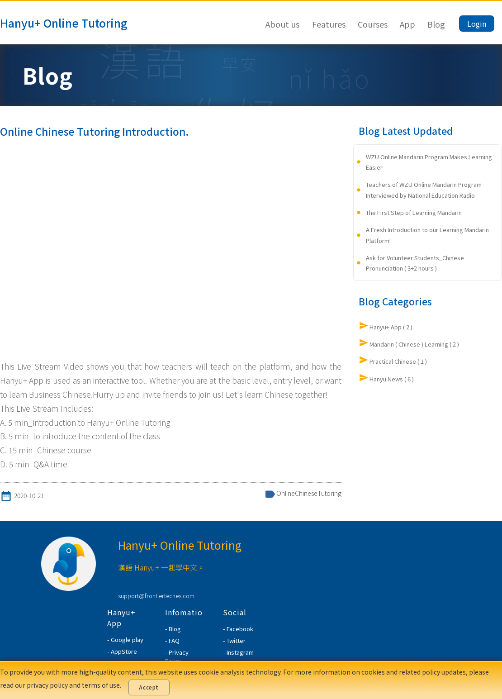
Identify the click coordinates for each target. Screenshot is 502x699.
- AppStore (122, 651)
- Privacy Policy (177, 656)
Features (329, 24)
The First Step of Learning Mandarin (414, 212)
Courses (373, 24)
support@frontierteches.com (156, 595)
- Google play (125, 639)
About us (282, 24)
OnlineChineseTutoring (308, 493)
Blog (436, 24)
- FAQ (172, 640)
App (407, 24)
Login (476, 23)
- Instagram (238, 652)
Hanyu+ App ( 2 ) (390, 327)
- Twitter (234, 640)
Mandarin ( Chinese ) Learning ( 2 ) (414, 344)
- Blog (173, 628)
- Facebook (238, 628)
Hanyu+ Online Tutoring (64, 22)
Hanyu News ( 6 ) (391, 379)
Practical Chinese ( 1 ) (398, 361)
